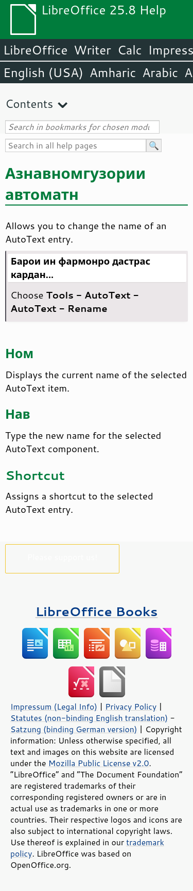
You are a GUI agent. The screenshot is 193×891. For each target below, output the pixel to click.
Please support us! (62, 557)
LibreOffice (35, 50)
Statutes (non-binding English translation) (89, 717)
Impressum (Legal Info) (53, 706)
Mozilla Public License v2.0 (98, 763)
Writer (92, 50)
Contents (29, 104)
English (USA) (43, 72)
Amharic (113, 72)
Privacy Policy (130, 706)
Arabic (160, 72)
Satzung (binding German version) (73, 729)
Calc (129, 50)
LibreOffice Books (97, 611)
